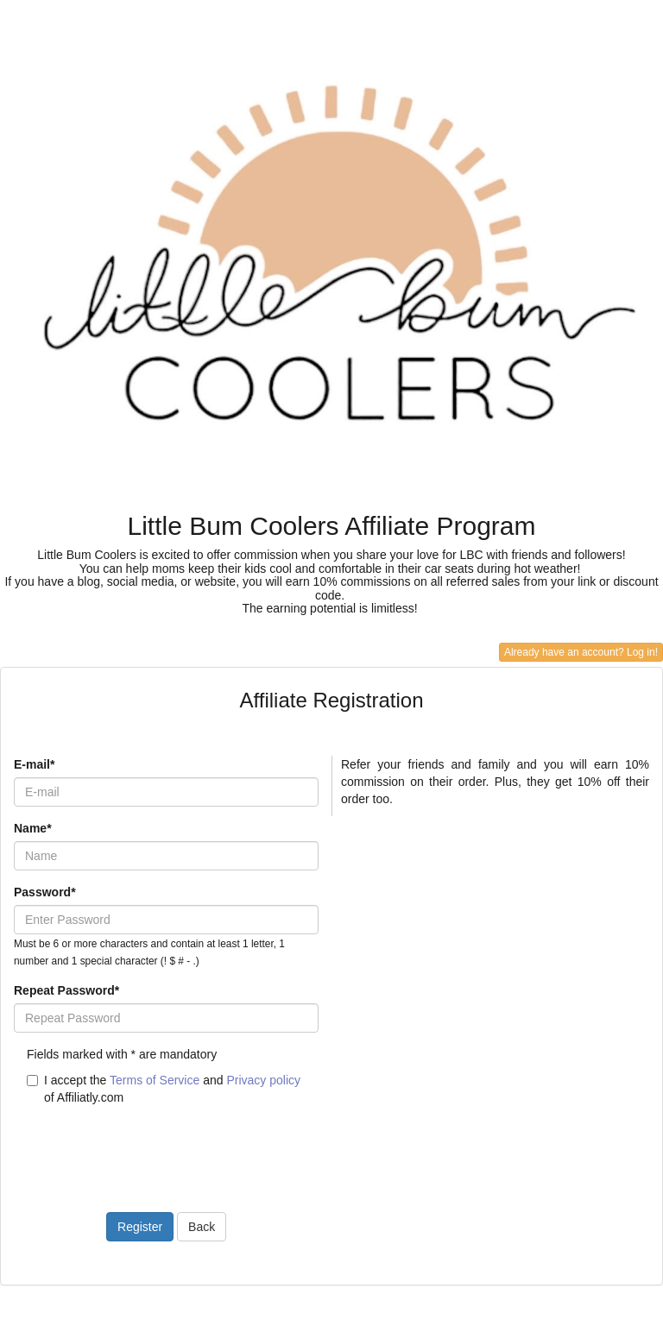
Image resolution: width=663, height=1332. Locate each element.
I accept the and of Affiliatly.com (163, 1088)
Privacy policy (263, 1080)
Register (139, 1227)
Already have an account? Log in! (581, 652)
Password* (45, 892)
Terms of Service (154, 1080)
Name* (33, 828)
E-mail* (34, 764)
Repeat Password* (66, 990)
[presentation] (145, 1148)
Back (201, 1227)
